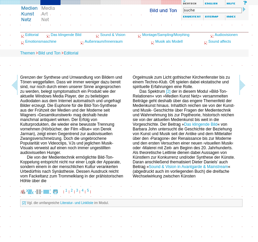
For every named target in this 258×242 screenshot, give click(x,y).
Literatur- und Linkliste (76, 203)
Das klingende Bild (66, 35)
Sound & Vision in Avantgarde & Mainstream (188, 166)
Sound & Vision (112, 35)
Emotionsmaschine (40, 41)
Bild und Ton (49, 53)
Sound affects (219, 41)
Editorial (32, 35)
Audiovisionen (226, 35)
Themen (27, 53)
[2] (168, 91)
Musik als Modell (168, 41)
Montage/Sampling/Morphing (165, 35)
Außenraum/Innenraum (104, 41)
